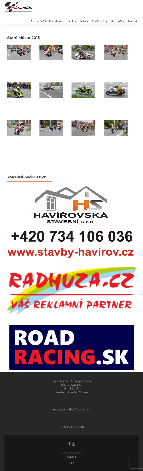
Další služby (99, 21)
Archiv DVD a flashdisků (46, 21)
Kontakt (133, 21)
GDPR (71, 463)
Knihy (72, 21)
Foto (83, 21)
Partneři (116, 21)
